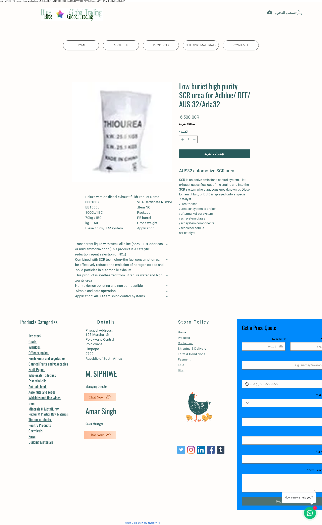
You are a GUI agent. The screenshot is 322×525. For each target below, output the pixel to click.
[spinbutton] (188, 139)
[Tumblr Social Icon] (220, 450)
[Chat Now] (100, 397)
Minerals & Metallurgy (44, 409)
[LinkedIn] (201, 450)
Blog (181, 370)
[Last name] (265, 346)
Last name (278, 338)
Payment (185, 359)
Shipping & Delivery (192, 348)
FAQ (181, 365)
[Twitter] (181, 450)
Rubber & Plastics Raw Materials (48, 414)
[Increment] (182, 139)
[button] (301, 12)
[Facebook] (211, 450)
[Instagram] (191, 450)
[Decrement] (194, 139)
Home (182, 332)
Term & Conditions (191, 354)
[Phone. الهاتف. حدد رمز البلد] (249, 384)
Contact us (185, 343)
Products (184, 338)
